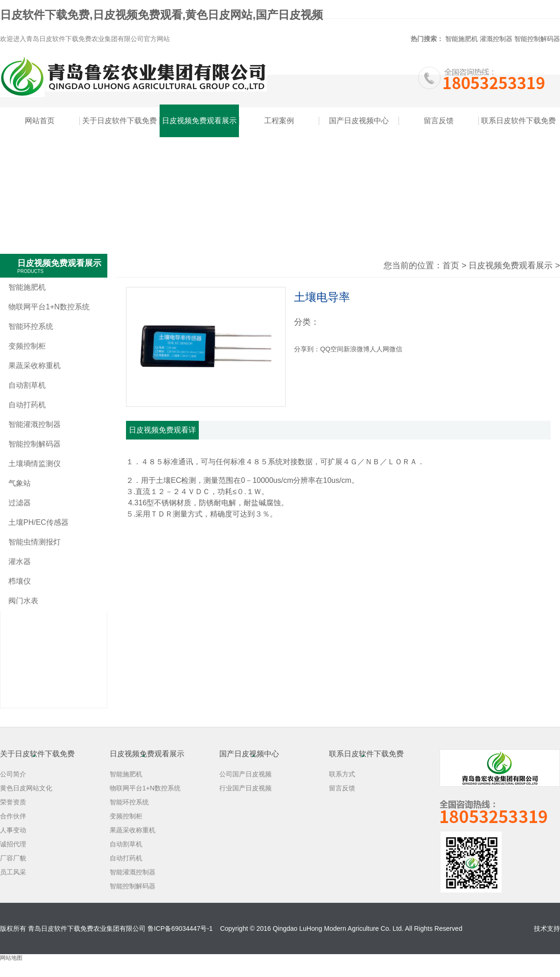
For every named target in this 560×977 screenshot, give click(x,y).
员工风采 (13, 872)
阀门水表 (23, 601)
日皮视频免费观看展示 (199, 121)
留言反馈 (439, 121)
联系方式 (342, 774)
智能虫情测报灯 (34, 542)
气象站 (19, 483)
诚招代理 (13, 844)
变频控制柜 (27, 346)
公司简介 (13, 774)
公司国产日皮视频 (245, 774)
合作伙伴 (13, 816)
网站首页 (40, 121)
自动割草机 (27, 385)
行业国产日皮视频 (245, 788)
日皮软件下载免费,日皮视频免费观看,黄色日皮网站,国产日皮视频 (161, 14)
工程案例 (279, 121)
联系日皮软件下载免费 (518, 121)
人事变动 (13, 830)
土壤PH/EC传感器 (38, 522)
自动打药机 (27, 405)
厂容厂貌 (13, 858)
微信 (395, 349)
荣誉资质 (13, 802)
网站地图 (11, 958)
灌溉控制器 (496, 38)
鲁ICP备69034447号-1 (180, 928)
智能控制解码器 (537, 38)
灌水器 (19, 561)
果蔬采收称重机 (34, 366)
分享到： (307, 349)
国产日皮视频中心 (359, 121)
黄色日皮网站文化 (26, 788)
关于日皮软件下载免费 (119, 121)
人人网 (379, 349)
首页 (450, 265)
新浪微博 (356, 349)
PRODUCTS (30, 271)
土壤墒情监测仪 (34, 464)
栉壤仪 (19, 581)
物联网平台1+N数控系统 (49, 307)
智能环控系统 (30, 326)
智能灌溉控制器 (34, 424)
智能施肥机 (461, 38)
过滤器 (19, 503)
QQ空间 (331, 349)
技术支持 (547, 928)
